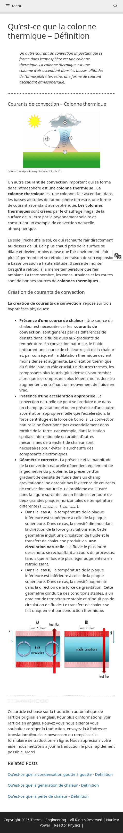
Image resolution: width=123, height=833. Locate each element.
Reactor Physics (67, 825)
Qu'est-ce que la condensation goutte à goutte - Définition (60, 774)
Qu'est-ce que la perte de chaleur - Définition (48, 796)
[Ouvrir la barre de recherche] (115, 6)
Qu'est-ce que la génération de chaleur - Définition (53, 785)
